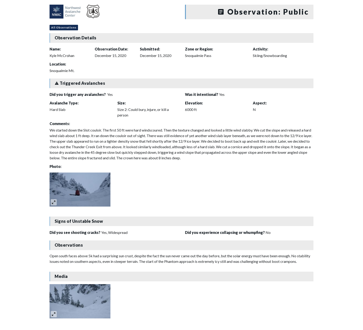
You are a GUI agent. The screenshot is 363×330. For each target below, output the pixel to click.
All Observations (63, 27)
